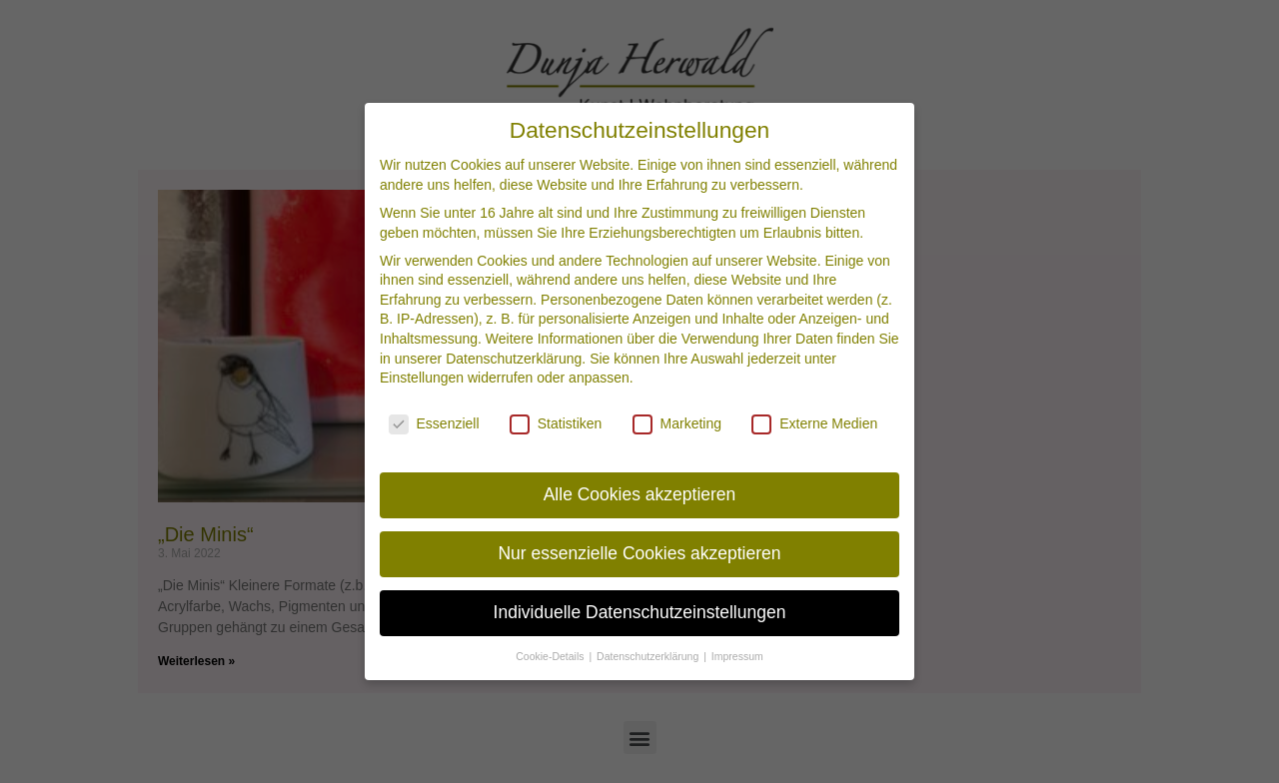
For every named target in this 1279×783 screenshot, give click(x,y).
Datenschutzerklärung (514, 354)
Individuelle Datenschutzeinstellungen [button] (640, 607)
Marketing (677, 418)
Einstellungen (422, 374)
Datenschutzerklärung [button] (649, 651)
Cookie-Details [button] (551, 651)
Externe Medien (814, 418)
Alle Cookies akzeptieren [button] (640, 489)
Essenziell (434, 418)
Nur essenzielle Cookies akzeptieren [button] (639, 548)
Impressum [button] (737, 651)
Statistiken (556, 418)
